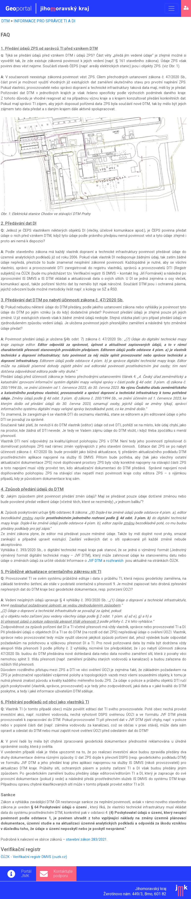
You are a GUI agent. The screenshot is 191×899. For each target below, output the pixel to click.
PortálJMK (26, 873)
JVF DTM (95, 561)
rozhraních (114, 561)
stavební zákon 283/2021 (86, 839)
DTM (5, 21)
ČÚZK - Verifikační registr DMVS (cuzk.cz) (34, 857)
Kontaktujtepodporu (63, 873)
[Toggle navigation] (171, 8)
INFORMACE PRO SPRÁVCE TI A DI (44, 21)
